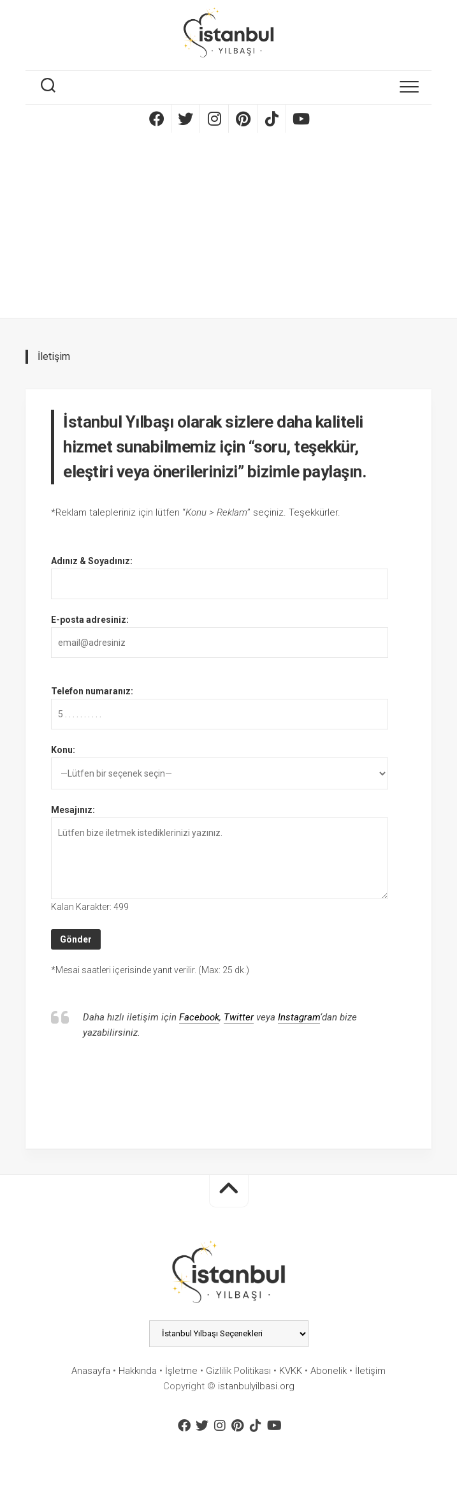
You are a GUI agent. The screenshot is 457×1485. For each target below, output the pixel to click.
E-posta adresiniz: (90, 620)
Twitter (239, 1017)
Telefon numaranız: (92, 691)
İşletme (181, 1371)
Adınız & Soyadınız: (92, 561)
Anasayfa (90, 1371)
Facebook (199, 1017)
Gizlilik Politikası (238, 1371)
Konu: (63, 750)
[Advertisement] (228, 228)
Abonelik (328, 1371)
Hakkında (138, 1371)
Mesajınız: (73, 810)
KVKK (290, 1371)
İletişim (370, 1371)
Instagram (299, 1017)
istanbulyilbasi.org (256, 1386)
